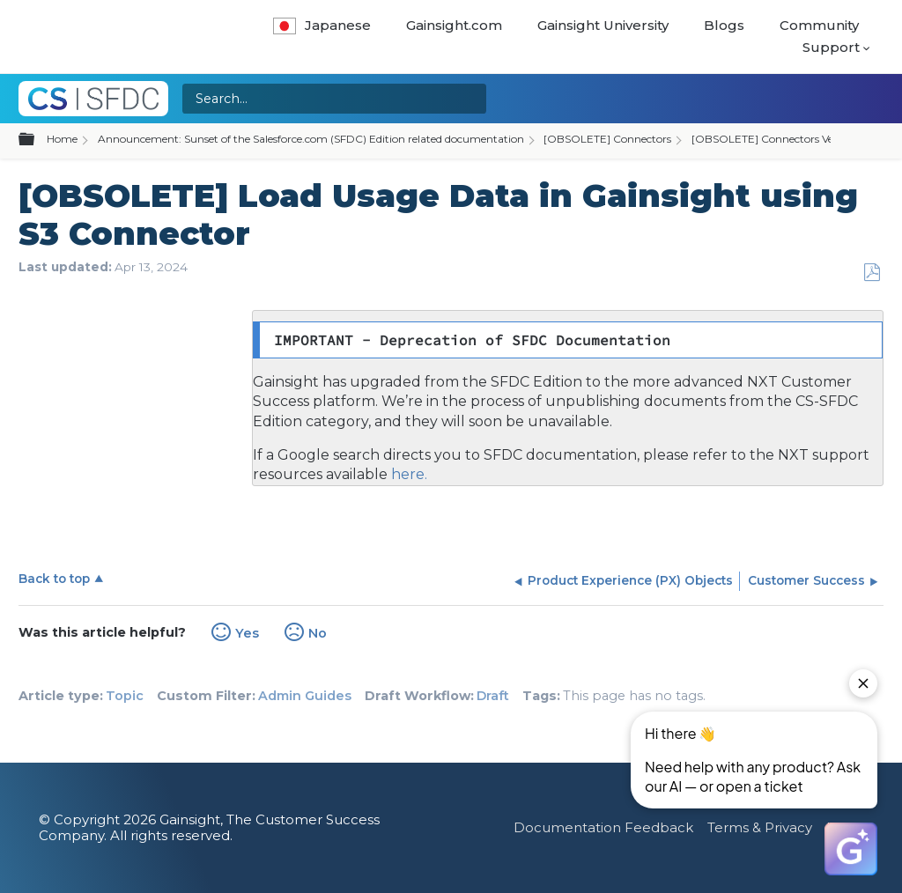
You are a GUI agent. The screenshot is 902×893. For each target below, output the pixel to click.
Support (831, 47)
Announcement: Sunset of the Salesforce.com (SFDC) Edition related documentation (311, 138)
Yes (247, 633)
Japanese (322, 25)
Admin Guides (304, 696)
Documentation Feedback (603, 827)
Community (819, 25)
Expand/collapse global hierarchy (37, 140)
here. (407, 474)
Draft (493, 696)
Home (62, 138)
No (317, 633)
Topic (125, 696)
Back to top (54, 579)
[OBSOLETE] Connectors (607, 138)
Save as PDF (871, 272)
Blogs (724, 25)
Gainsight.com (454, 25)
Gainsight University (603, 25)
